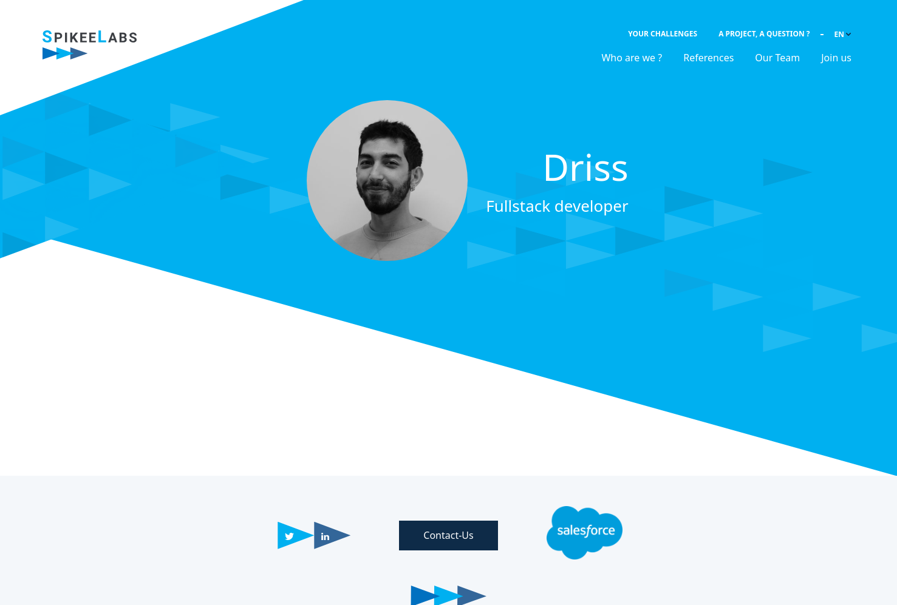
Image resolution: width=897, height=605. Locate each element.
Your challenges (662, 34)
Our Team (777, 57)
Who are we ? (631, 57)
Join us (836, 57)
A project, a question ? (764, 34)
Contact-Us (448, 535)
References (708, 57)
